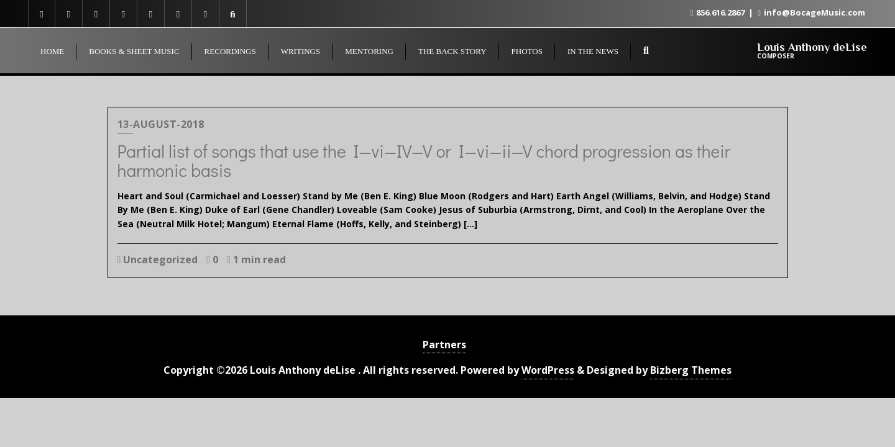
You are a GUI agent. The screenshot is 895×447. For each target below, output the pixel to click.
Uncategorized (157, 259)
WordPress (547, 370)
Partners (444, 344)
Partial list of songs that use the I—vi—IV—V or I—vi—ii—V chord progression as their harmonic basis (424, 160)
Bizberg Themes (691, 370)
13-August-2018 (160, 124)
